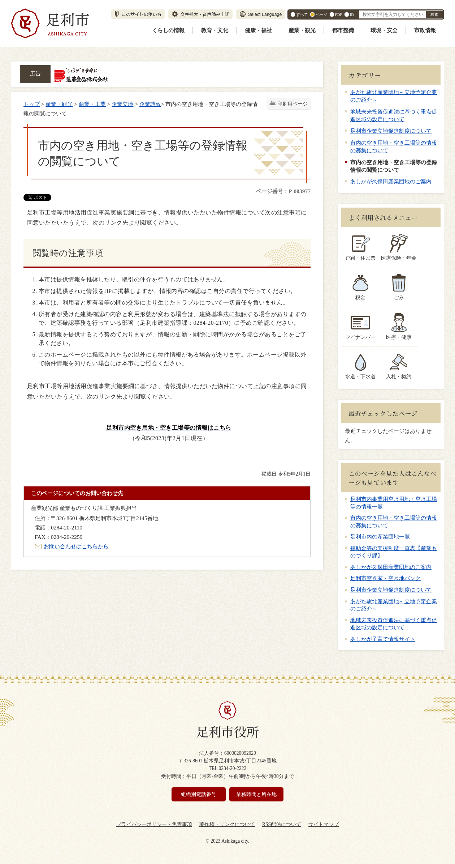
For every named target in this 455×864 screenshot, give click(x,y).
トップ (31, 104)
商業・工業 (92, 104)
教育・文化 (214, 30)
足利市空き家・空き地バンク (385, 578)
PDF (338, 14)
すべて (302, 14)
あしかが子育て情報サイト (382, 639)
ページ (322, 14)
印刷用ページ (292, 104)
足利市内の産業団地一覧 (380, 537)
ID (352, 14)
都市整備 (343, 30)
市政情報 (425, 30)
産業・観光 (302, 30)
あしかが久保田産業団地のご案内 (391, 181)
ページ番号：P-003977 (283, 191)
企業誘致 (150, 104)
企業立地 (122, 104)
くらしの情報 (168, 30)
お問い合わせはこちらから (76, 546)
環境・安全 (384, 30)
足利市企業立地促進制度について (391, 131)
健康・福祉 (258, 30)
